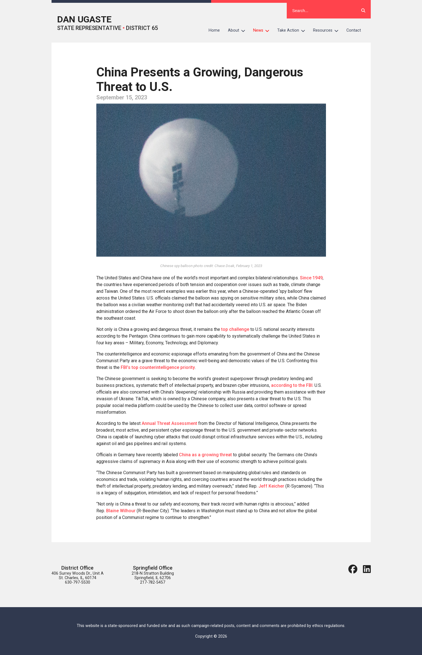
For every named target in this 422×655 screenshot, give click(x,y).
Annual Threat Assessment (169, 423)
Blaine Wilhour (121, 510)
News (263, 30)
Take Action (293, 30)
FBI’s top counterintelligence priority (158, 367)
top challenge (235, 329)
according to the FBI (292, 385)
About (238, 30)
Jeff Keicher (271, 486)
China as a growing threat (205, 454)
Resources (327, 30)
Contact (353, 30)
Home (214, 30)
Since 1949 (311, 277)
